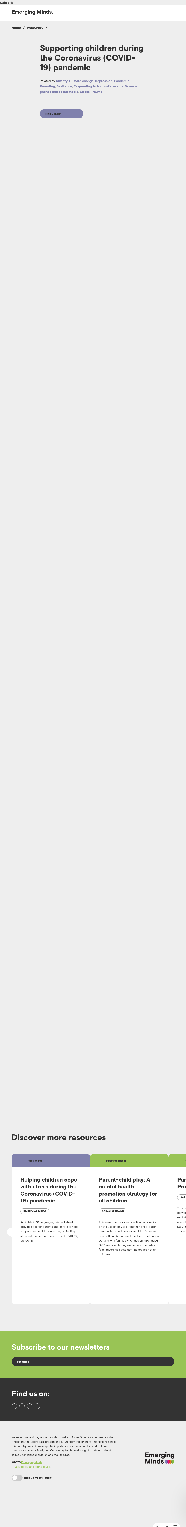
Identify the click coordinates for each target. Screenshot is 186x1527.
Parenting (47, 86)
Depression (103, 81)
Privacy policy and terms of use (31, 1494)
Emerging (32, 12)
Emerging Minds (31, 1489)
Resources (35, 27)
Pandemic (121, 81)
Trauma (96, 92)
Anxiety (62, 81)
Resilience (64, 86)
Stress (85, 92)
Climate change (81, 81)
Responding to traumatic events (98, 86)
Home (16, 27)
